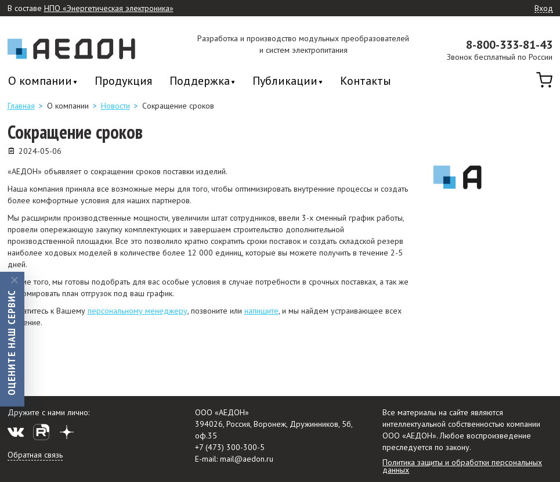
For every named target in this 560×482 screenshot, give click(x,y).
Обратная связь (35, 454)
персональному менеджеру (137, 310)
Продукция (123, 81)
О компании (40, 81)
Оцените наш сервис (11, 342)
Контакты (365, 81)
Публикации (284, 81)
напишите (261, 310)
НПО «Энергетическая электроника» (109, 8)
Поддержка (199, 81)
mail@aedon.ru (246, 459)
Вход (543, 9)
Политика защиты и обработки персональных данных (462, 466)
